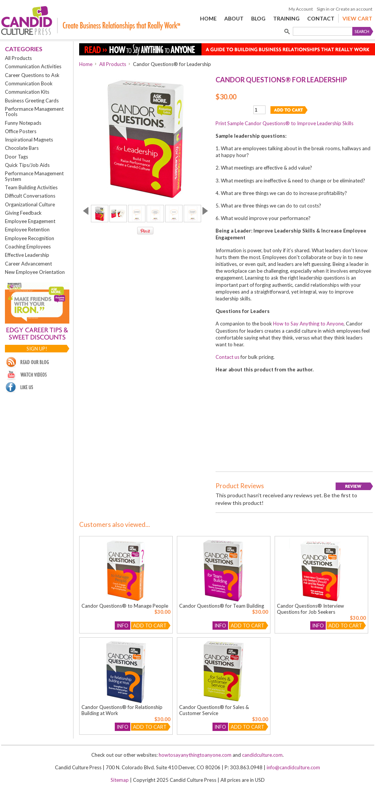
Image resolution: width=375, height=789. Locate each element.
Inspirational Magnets (29, 140)
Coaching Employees (28, 247)
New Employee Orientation (35, 272)
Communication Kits (27, 92)
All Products (18, 58)
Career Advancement (28, 264)
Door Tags (16, 157)
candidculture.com (262, 755)
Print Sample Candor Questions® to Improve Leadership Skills (284, 123)
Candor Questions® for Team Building (221, 606)
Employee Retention (27, 229)
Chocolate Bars (22, 148)
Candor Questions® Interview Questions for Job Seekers (310, 609)
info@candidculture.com (293, 767)
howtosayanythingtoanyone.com (195, 755)
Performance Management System (34, 176)
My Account (301, 9)
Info (122, 625)
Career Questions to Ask (32, 75)
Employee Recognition (29, 238)
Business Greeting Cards (32, 100)
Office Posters (20, 131)
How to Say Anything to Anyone (308, 324)
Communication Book (29, 83)
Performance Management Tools (34, 111)
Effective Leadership (27, 255)
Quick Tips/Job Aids (27, 165)
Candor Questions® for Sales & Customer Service (214, 710)
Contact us (227, 357)
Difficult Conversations (30, 196)
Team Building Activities (31, 187)
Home (85, 64)
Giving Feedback (23, 213)
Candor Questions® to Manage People (124, 606)
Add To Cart (150, 625)
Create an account (354, 9)
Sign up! (37, 349)
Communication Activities (33, 66)
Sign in (323, 9)
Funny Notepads (23, 123)
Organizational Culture (30, 204)
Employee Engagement (30, 221)
